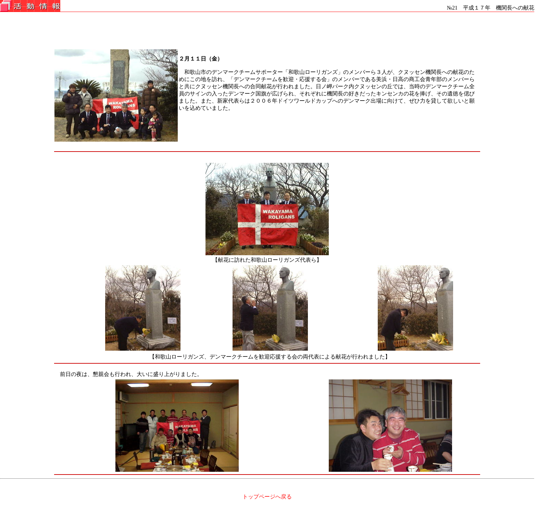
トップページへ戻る (267, 496)
